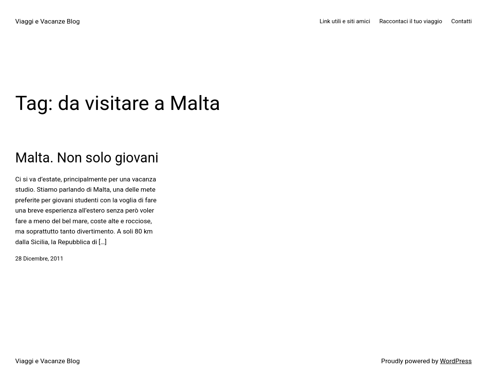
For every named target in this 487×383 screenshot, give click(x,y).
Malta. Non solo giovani (87, 158)
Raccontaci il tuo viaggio (410, 21)
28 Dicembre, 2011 (39, 258)
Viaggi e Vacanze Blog (47, 21)
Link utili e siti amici (345, 21)
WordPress (456, 361)
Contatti (461, 21)
